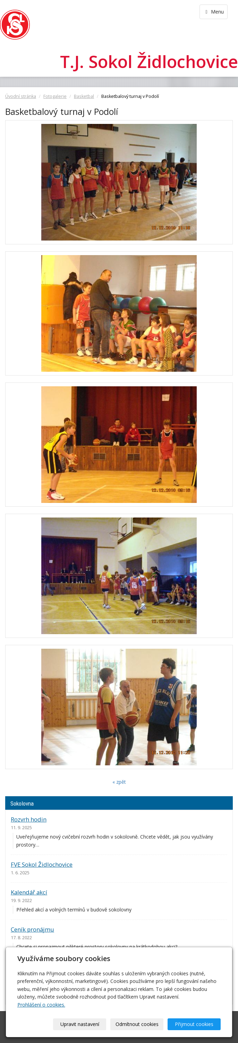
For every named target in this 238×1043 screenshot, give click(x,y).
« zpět (119, 782)
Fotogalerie (55, 96)
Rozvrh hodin (28, 819)
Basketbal (84, 96)
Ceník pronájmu (32, 929)
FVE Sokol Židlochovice (42, 864)
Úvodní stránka (20, 96)
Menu (213, 11)
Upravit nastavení (79, 1024)
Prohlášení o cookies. (41, 1004)
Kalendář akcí (29, 892)
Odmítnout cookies (137, 1024)
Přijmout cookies (194, 1024)
